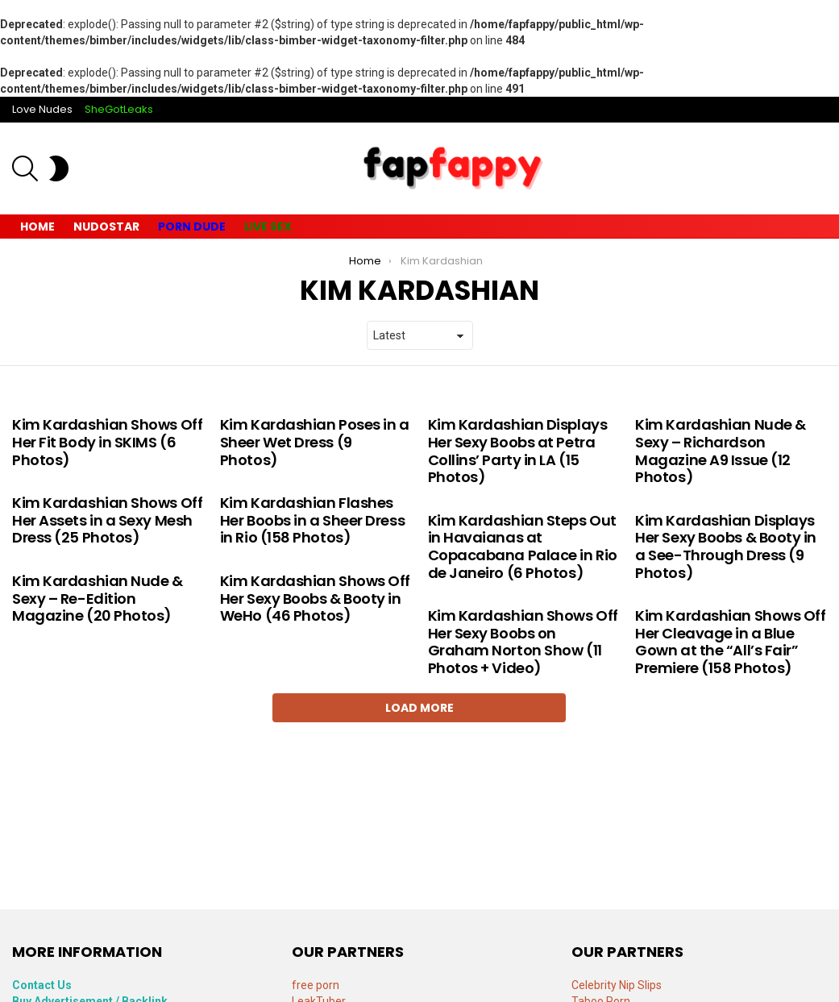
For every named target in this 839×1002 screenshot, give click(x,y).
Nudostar (106, 226)
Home (37, 226)
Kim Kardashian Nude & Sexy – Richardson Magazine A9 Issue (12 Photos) (720, 450)
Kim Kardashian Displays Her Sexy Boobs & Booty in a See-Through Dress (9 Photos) (725, 546)
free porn (315, 985)
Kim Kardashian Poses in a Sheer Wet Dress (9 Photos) (314, 441)
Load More (419, 708)
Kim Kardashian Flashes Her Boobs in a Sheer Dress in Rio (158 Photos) (312, 520)
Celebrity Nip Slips (616, 985)
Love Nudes (42, 109)
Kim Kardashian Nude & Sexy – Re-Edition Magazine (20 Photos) (97, 598)
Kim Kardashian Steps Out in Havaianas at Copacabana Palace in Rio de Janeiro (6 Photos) (522, 546)
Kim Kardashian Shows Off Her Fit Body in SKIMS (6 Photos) (107, 441)
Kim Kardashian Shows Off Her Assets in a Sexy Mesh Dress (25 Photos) (107, 520)
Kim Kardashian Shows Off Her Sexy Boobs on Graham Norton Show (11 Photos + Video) (523, 641)
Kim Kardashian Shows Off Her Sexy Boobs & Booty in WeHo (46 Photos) (315, 598)
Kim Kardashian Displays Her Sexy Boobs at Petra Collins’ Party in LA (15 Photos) (518, 450)
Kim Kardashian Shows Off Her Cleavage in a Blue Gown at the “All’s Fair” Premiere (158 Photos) (730, 641)
